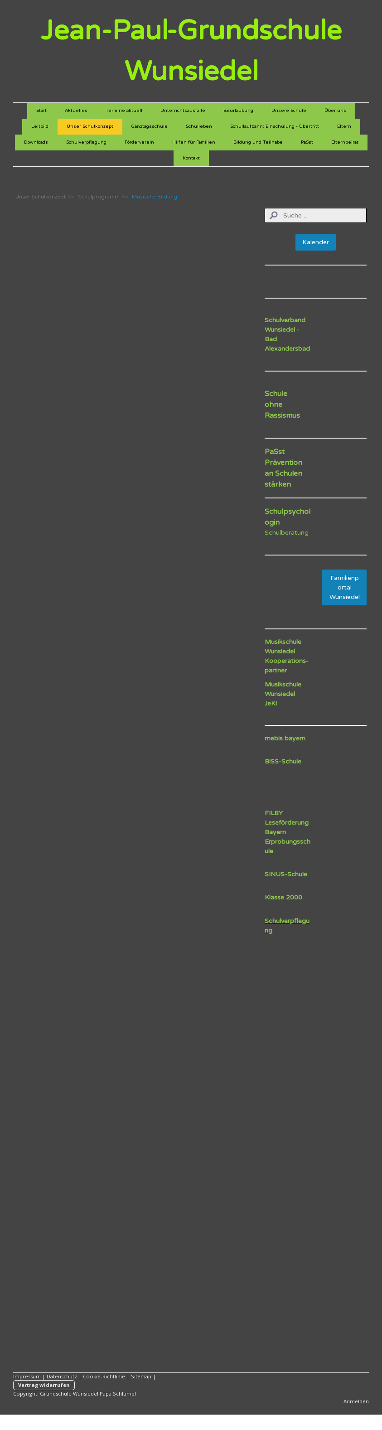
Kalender (315, 242)
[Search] (316, 215)
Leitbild (39, 126)
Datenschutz (62, 1376)
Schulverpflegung (86, 142)
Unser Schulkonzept (90, 126)
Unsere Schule (288, 110)
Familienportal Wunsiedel (344, 587)
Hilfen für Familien (193, 142)
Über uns (335, 110)
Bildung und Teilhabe (258, 142)
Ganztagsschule (149, 126)
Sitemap (141, 1376)
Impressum (27, 1376)
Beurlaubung (238, 110)
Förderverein (139, 142)
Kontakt (191, 158)
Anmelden (356, 1401)
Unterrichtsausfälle (182, 110)
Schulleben (199, 126)
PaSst (307, 142)
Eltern (344, 126)
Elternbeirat (344, 142)
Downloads (36, 142)
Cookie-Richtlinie (104, 1376)
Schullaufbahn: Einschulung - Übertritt (274, 126)
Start (41, 110)
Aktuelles (76, 110)
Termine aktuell (124, 110)
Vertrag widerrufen (44, 1385)
